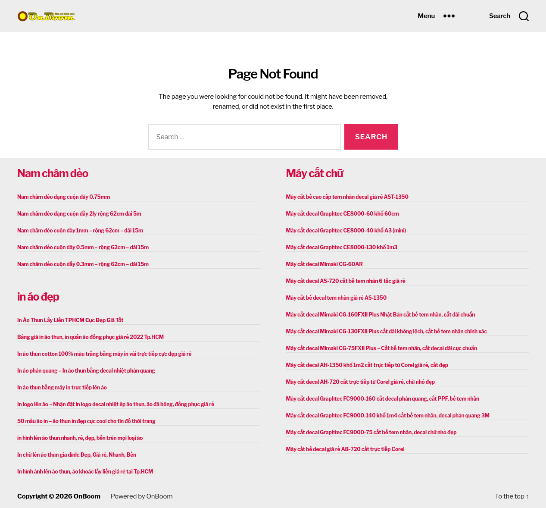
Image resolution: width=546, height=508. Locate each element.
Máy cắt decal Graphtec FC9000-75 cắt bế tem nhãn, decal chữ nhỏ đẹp (371, 432)
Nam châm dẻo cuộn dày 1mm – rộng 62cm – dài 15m (80, 230)
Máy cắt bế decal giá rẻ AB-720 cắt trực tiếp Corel (345, 449)
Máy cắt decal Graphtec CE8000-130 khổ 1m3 (342, 247)
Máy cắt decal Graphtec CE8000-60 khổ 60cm (342, 213)
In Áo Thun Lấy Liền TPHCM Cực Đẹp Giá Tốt (70, 320)
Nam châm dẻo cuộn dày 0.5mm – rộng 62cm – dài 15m (83, 247)
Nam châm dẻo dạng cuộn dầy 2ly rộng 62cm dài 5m (79, 213)
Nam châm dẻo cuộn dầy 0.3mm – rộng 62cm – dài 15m (83, 264)
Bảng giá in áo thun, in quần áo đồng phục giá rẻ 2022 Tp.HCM (90, 337)
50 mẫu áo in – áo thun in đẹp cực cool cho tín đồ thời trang (86, 421)
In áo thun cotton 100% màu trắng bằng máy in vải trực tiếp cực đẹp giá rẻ (104, 354)
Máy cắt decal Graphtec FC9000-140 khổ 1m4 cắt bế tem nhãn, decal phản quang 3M (388, 415)
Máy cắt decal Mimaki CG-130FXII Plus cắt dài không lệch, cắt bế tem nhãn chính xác (386, 331)
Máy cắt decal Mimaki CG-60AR (324, 264)
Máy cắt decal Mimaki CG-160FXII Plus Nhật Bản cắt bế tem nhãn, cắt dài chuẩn (380, 314)
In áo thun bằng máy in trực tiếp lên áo (62, 387)
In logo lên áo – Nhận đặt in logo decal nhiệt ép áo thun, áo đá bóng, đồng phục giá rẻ (115, 404)
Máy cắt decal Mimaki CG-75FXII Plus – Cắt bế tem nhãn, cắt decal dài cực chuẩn (381, 348)
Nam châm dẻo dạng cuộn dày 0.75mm (63, 197)
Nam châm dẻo (52, 173)
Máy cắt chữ (314, 173)
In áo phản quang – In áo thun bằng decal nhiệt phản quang (86, 370)
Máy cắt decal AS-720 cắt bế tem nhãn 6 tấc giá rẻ (346, 281)
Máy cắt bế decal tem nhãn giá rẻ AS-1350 (336, 298)
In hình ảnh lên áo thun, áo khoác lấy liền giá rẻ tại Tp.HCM (85, 471)
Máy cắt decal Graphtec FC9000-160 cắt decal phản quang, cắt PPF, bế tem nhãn (383, 398)
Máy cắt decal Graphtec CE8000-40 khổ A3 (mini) (346, 230)
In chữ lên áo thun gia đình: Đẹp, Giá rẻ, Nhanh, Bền (76, 455)
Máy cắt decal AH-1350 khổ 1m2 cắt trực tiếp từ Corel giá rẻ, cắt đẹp (367, 365)
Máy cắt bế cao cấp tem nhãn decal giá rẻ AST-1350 (347, 197)
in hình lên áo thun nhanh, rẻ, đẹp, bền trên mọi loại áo (80, 438)
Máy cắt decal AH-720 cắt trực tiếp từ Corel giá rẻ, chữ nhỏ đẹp (360, 382)
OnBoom (87, 496)
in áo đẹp (38, 296)
